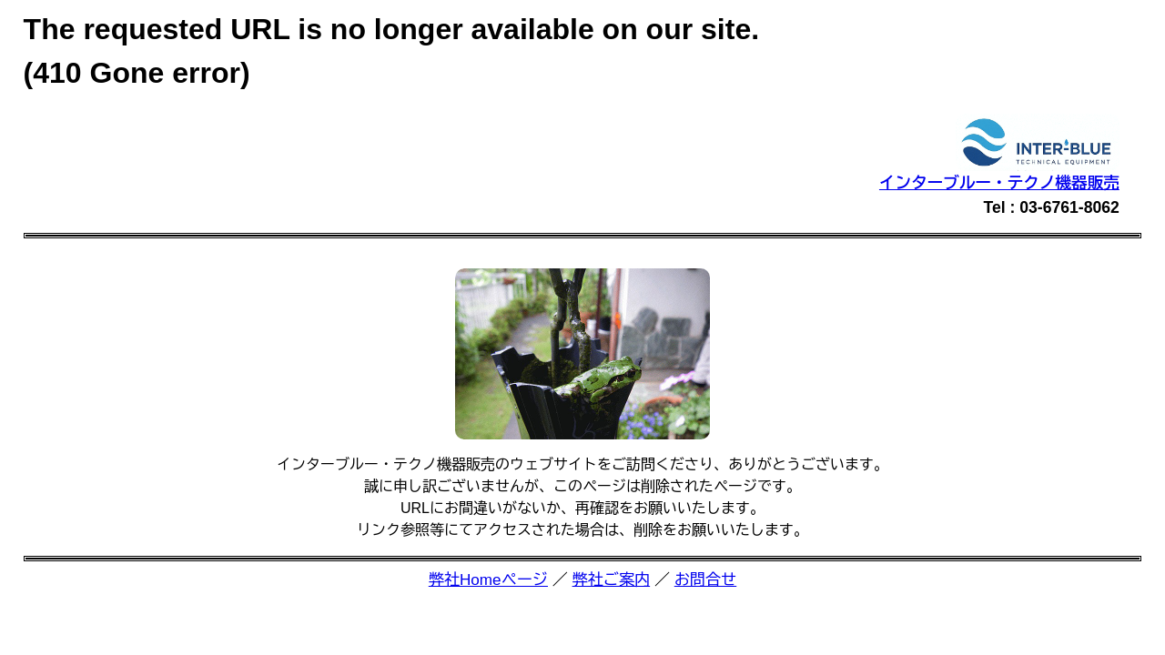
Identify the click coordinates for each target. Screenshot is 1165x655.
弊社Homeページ (488, 580)
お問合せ (705, 580)
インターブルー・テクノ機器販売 (999, 183)
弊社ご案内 (611, 580)
